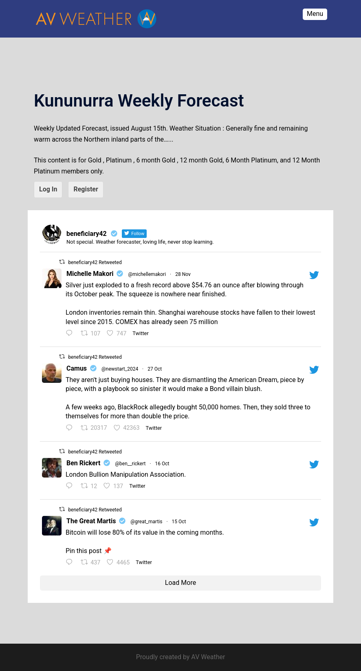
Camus (76, 368)
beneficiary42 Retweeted (94, 262)
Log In (48, 189)
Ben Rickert (83, 463)
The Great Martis (91, 521)
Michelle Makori (90, 274)
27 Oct (154, 369)
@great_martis (146, 521)
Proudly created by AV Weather (180, 657)
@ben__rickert (130, 464)
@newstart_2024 (119, 369)
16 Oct (162, 464)
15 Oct (179, 521)
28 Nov (183, 274)
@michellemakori (147, 274)
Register (85, 189)
